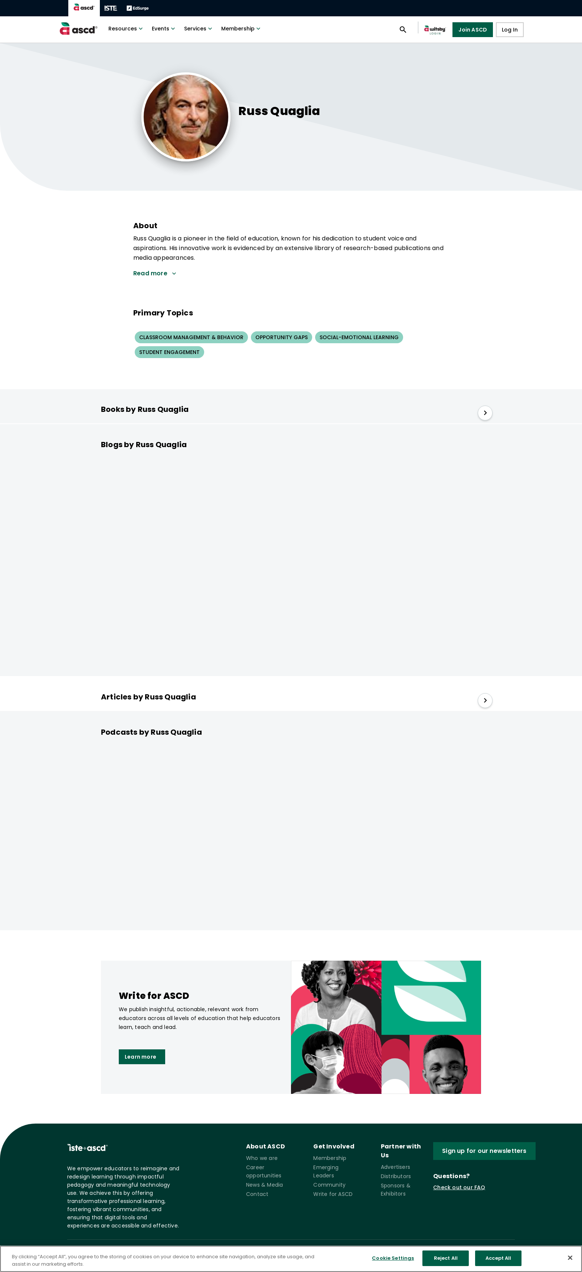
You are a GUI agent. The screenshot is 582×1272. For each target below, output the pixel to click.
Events (164, 28)
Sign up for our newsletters (484, 1151)
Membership (241, 28)
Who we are (262, 1158)
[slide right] (485, 413)
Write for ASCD (333, 1194)
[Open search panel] (403, 29)
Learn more (140, 1056)
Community (329, 1185)
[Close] (570, 1259)
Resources (126, 28)
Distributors (396, 1176)
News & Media (264, 1185)
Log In (510, 29)
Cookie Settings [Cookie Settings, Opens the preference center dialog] (393, 1260)
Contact (257, 1194)
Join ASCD (472, 29)
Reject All (446, 1260)
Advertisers (395, 1167)
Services (199, 28)
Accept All (498, 1260)
